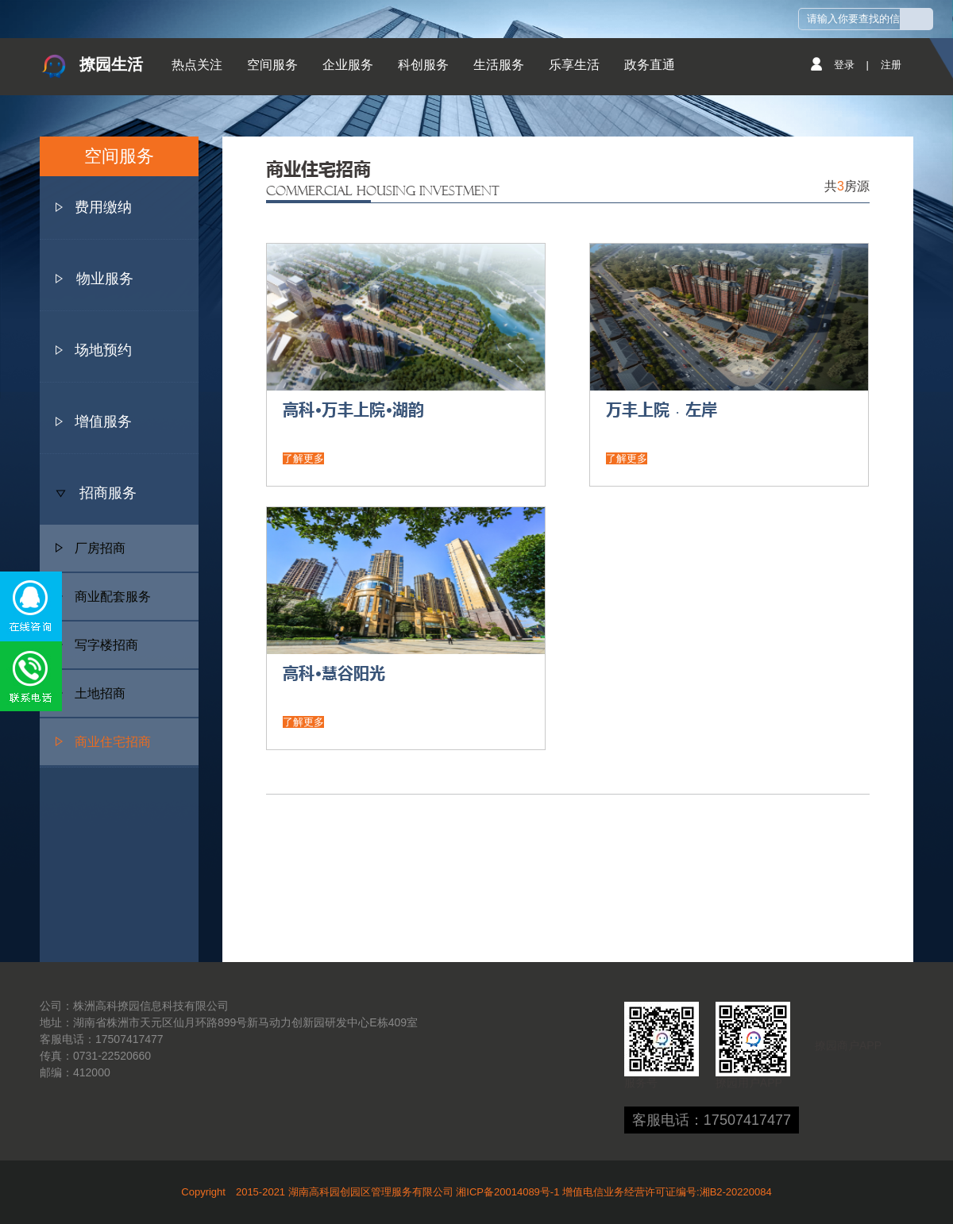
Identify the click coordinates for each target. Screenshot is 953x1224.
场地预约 (103, 350)
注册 (891, 65)
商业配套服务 (103, 596)
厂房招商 (90, 548)
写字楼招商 (97, 645)
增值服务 (103, 421)
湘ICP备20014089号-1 (507, 1192)
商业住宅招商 (103, 742)
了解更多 (303, 458)
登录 (844, 65)
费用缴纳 (103, 207)
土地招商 (90, 693)
